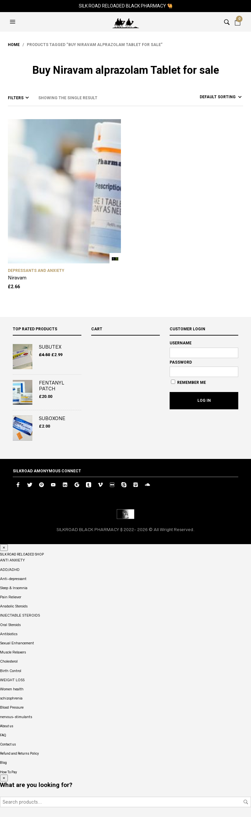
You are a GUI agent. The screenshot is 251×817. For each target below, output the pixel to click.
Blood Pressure (12, 707)
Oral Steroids (10, 625)
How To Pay (8, 772)
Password (181, 362)
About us (6, 726)
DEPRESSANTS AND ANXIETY (36, 270)
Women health (12, 689)
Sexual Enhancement (17, 643)
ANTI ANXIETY (12, 560)
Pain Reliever (10, 597)
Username (181, 343)
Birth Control (10, 671)
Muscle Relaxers (13, 652)
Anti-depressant (13, 579)
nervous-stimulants (16, 717)
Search (245, 802)
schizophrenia (11, 698)
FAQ (3, 735)
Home (14, 44)
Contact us (8, 744)
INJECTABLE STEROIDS (20, 615)
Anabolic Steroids (13, 606)
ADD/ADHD (10, 570)
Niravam (17, 277)
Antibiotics (8, 634)
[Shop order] (209, 97)
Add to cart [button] (115, 258)
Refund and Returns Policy (19, 753)
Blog (3, 762)
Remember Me (188, 382)
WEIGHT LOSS (12, 680)
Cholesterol (9, 661)
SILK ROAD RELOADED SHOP (22, 554)
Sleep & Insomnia (13, 588)
